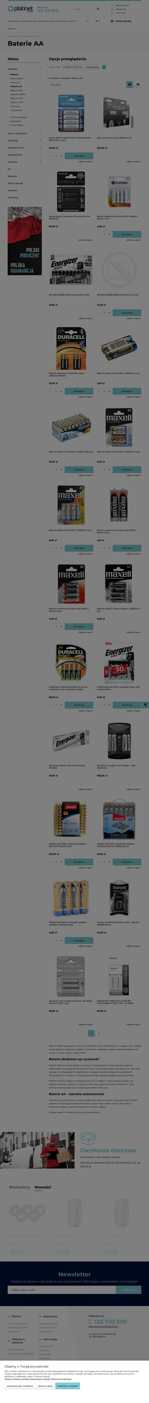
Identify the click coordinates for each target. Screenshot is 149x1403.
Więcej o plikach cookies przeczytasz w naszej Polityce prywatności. (38, 1379)
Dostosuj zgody (45, 1386)
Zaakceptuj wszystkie (68, 1386)
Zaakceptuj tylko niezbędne (20, 1386)
